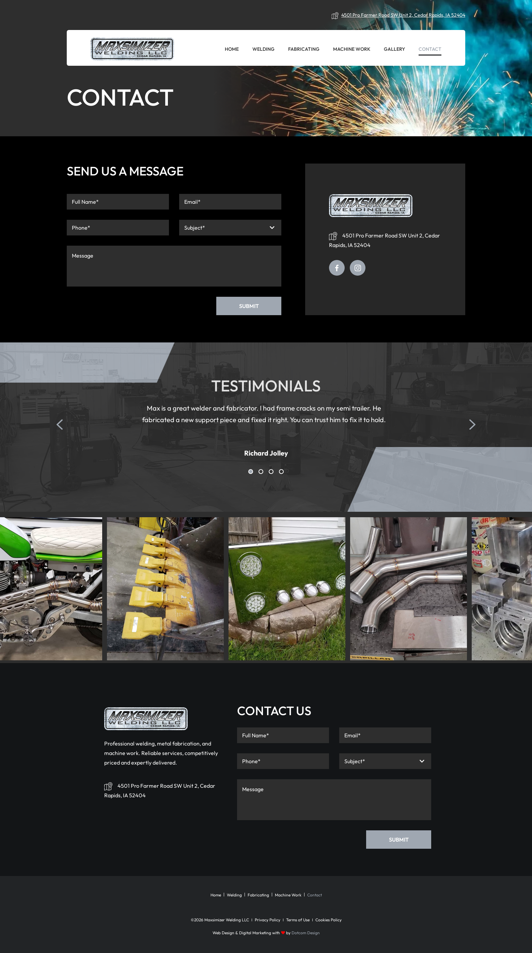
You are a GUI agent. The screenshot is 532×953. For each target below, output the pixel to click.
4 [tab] (281, 471)
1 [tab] (250, 471)
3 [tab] (271, 471)
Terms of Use (298, 919)
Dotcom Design (306, 932)
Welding (263, 49)
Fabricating (303, 49)
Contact (430, 49)
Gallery (394, 49)
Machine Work (351, 49)
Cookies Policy (328, 919)
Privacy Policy (267, 919)
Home (232, 49)
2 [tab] (261, 471)
